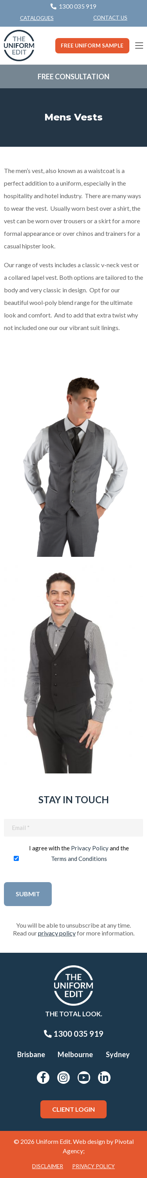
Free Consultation (73, 76)
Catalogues (37, 18)
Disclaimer (47, 1166)
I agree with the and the (79, 853)
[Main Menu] (139, 45)
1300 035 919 (73, 1033)
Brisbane (31, 1054)
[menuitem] (110, 18)
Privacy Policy (90, 848)
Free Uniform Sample (92, 45)
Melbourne (75, 1054)
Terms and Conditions (79, 858)
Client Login (73, 1109)
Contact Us (110, 18)
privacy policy (57, 933)
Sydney (118, 1054)
